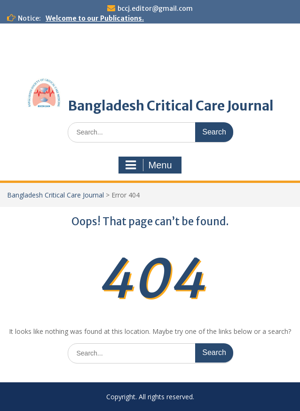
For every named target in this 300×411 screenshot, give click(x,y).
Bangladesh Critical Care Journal (171, 105)
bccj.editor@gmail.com (155, 8)
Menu (149, 165)
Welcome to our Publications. (95, 18)
